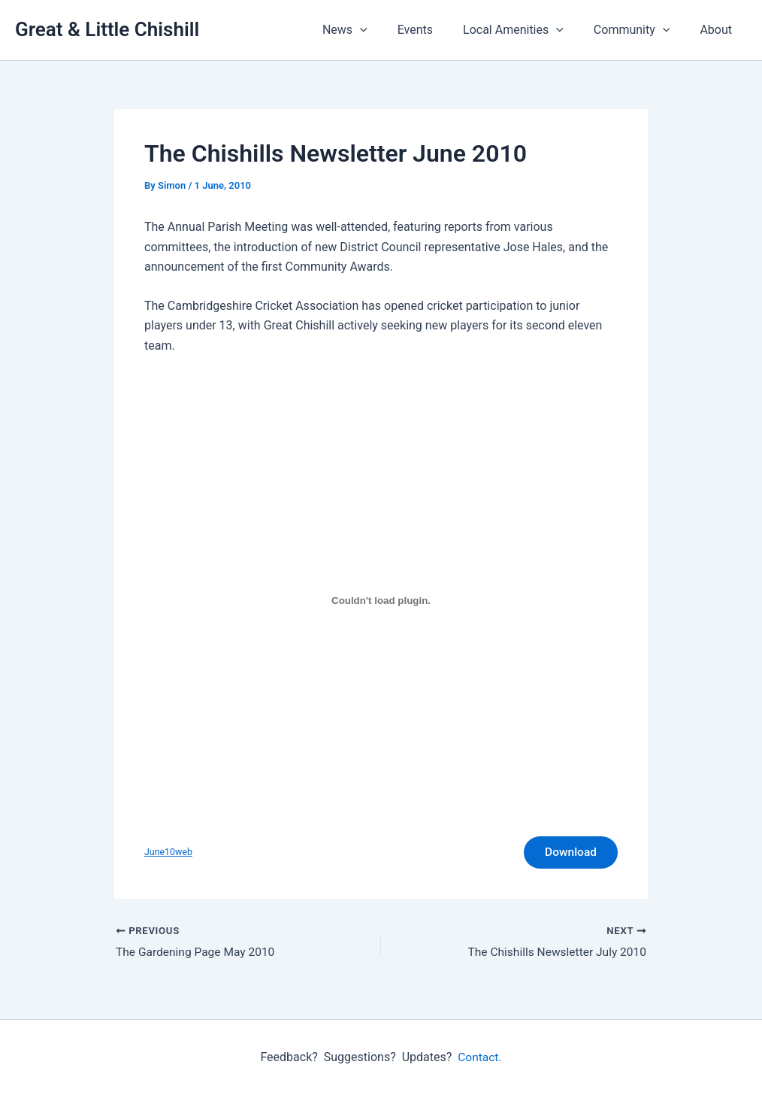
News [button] (372, 30)
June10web (169, 853)
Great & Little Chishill (107, 29)
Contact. (479, 1057)
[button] (387, 30)
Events (436, 30)
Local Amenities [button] (528, 30)
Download (568, 853)
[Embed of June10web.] (381, 601)
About (719, 30)
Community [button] (641, 30)
